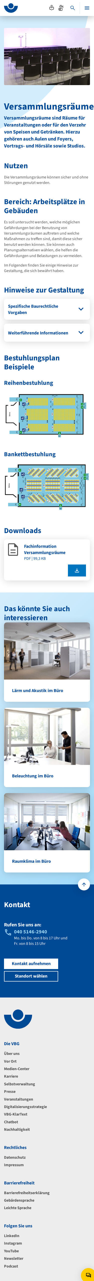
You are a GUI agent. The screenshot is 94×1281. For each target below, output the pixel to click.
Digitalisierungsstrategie (25, 1107)
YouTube (11, 1251)
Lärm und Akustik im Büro (37, 691)
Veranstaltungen (18, 1099)
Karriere (11, 1076)
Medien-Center (16, 1069)
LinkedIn (11, 1236)
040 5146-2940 (30, 931)
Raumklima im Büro (31, 861)
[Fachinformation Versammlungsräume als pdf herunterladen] (77, 570)
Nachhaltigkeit (17, 1129)
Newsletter (13, 1258)
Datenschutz (15, 1157)
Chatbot (11, 1122)
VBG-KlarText (15, 1114)
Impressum (14, 1165)
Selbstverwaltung (19, 1084)
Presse (10, 1091)
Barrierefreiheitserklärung (27, 1193)
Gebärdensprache (19, 1200)
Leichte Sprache (17, 1208)
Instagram (13, 1243)
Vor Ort (10, 1061)
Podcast (11, 1266)
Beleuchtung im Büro (32, 776)
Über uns (12, 1053)
